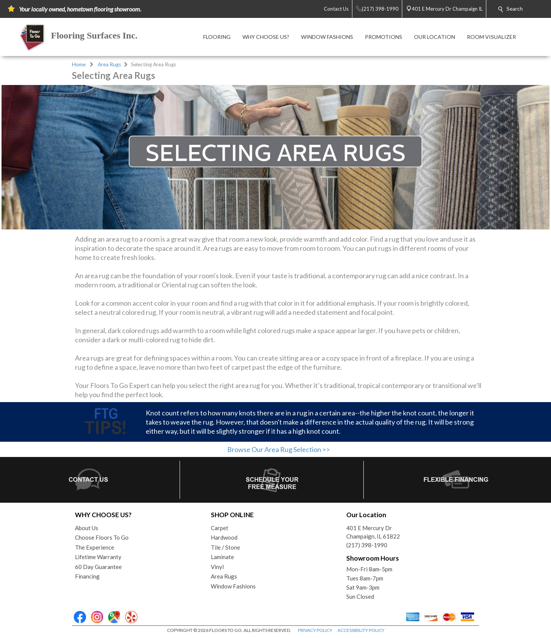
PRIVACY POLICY (315, 630)
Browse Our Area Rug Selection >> (278, 449)
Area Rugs (109, 64)
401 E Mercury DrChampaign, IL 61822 (373, 532)
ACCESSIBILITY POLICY (361, 630)
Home (79, 64)
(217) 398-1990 (366, 545)
